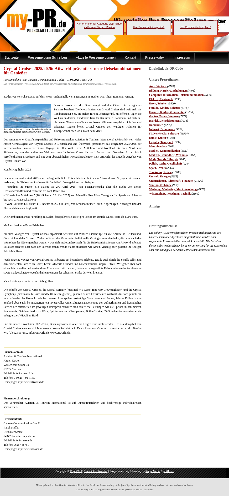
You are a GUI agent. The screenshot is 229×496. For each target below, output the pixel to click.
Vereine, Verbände (160, 185)
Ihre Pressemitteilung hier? (149, 27)
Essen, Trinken (158, 103)
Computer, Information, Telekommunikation (176, 95)
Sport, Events (157, 168)
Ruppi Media (153, 471)
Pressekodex (154, 57)
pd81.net (168, 471)
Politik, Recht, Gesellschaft (165, 163)
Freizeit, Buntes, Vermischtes (166, 112)
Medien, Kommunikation (164, 150)
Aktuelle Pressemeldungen (96, 57)
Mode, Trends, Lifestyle (163, 159)
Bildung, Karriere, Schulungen (168, 90)
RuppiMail (76, 471)
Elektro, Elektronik (161, 99)
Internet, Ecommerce (162, 129)
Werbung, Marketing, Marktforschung (173, 189)
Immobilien (156, 125)
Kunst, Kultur (158, 138)
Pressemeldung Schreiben (47, 57)
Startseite (12, 57)
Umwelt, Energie (159, 176)
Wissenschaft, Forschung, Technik (170, 193)
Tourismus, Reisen (160, 172)
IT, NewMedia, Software (164, 133)
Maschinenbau (158, 146)
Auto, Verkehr (158, 86)
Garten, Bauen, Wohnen (164, 116)
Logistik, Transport (161, 142)
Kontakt (130, 57)
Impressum (181, 57)
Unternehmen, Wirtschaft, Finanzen (171, 180)
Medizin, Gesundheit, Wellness (168, 155)
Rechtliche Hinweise (95, 471)
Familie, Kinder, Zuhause (164, 107)
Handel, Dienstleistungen (164, 120)
